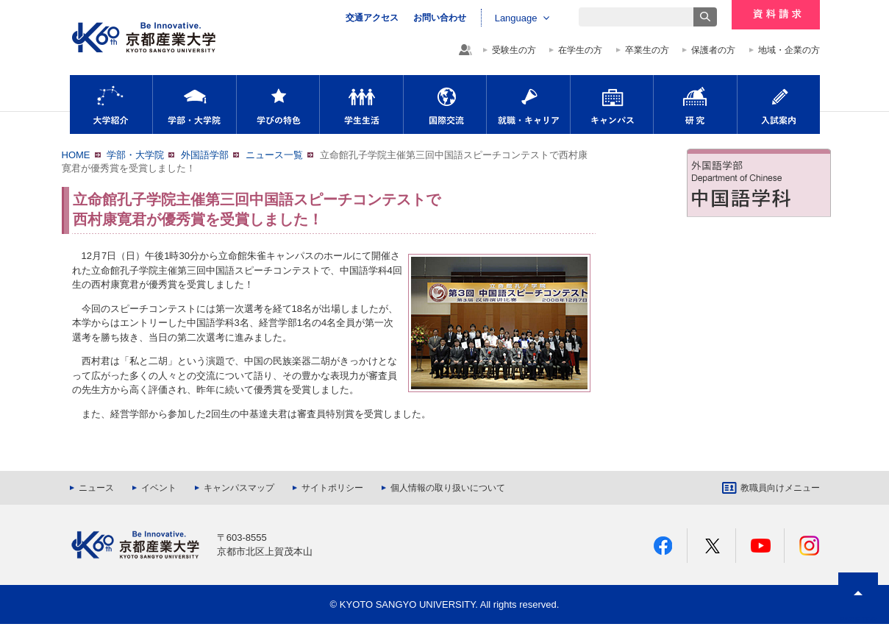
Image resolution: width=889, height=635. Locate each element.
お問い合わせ (439, 17)
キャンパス (612, 104)
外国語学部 (205, 154)
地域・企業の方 (789, 50)
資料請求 (776, 14)
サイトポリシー (332, 488)
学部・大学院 (194, 104)
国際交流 (445, 104)
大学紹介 (111, 104)
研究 (695, 104)
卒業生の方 (647, 50)
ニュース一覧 (274, 154)
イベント (158, 488)
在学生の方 (580, 50)
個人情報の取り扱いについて (447, 488)
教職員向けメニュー (780, 488)
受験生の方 (514, 50)
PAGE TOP (858, 620)
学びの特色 (278, 104)
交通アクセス (372, 17)
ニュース (96, 488)
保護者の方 (713, 50)
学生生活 (361, 104)
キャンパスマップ (239, 488)
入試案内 (779, 104)
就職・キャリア (528, 104)
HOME (76, 154)
